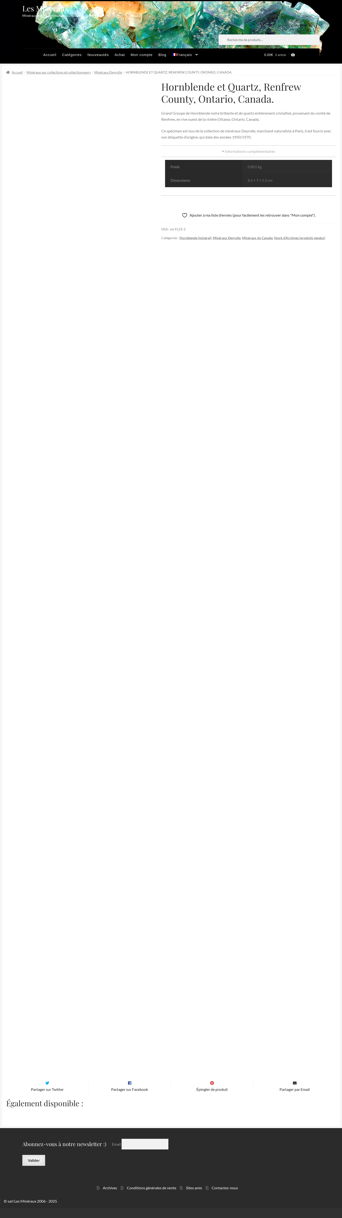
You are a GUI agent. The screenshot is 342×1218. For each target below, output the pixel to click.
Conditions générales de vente (151, 1197)
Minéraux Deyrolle (108, 72)
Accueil (49, 55)
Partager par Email (295, 1099)
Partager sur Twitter (47, 1099)
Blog (162, 55)
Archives (110, 1197)
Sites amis (194, 1197)
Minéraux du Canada (257, 238)
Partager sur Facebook (129, 1099)
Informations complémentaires (248, 151)
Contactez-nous (225, 1197)
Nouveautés (98, 55)
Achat (119, 55)
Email (117, 1154)
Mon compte (142, 55)
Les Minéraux (45, 8)
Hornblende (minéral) (195, 238)
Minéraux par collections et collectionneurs (59, 72)
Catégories (72, 55)
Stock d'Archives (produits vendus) (299, 238)
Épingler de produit (212, 1099)
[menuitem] (185, 56)
